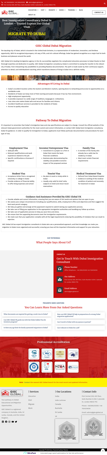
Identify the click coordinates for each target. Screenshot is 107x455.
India (57, 396)
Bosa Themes (64, 450)
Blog (81, 10)
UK (56, 416)
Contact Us (98, 12)
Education (32, 10)
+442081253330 (93, 406)
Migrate (52, 10)
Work (61, 10)
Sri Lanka (58, 412)
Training (71, 10)
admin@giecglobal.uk (34, 2)
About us (31, 15)
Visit (42, 10)
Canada (58, 404)
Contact (27, 382)
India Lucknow (60, 400)
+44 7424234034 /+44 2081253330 (13, 2)
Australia (58, 408)
